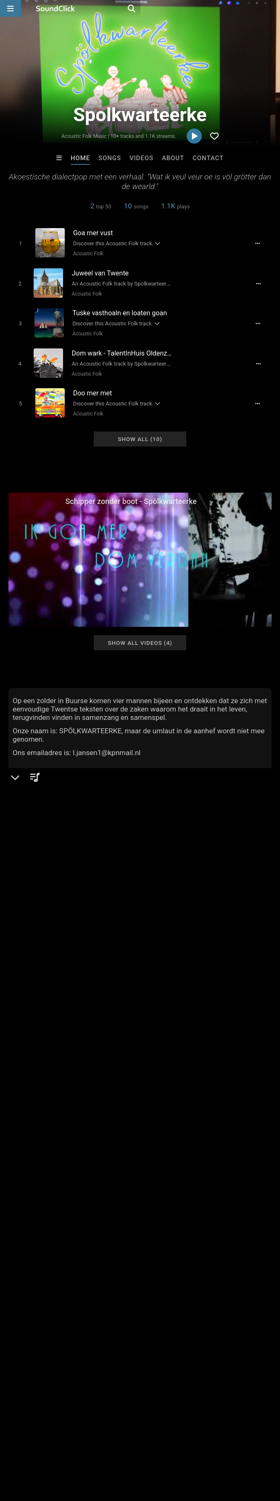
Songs (109, 158)
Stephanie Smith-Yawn (177, 1322)
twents (260, 1151)
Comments (29, 1137)
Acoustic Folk (85, 253)
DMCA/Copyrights (156, 1451)
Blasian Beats (105, 1322)
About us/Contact (74, 1451)
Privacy (200, 1451)
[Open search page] (271, 8)
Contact (208, 158)
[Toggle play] (17, 243)
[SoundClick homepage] (55, 8)
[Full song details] (262, 243)
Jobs (115, 1451)
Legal (227, 1451)
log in (72, 1170)
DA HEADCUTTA (244, 1322)
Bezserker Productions (38, 1322)
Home (80, 158)
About (173, 158)
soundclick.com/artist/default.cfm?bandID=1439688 (96, 928)
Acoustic (35, 897)
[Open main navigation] (10, 8)
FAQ (35, 1451)
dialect (233, 1151)
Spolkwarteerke (37, 868)
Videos (141, 158)
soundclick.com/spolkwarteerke (67, 917)
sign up (41, 1170)
